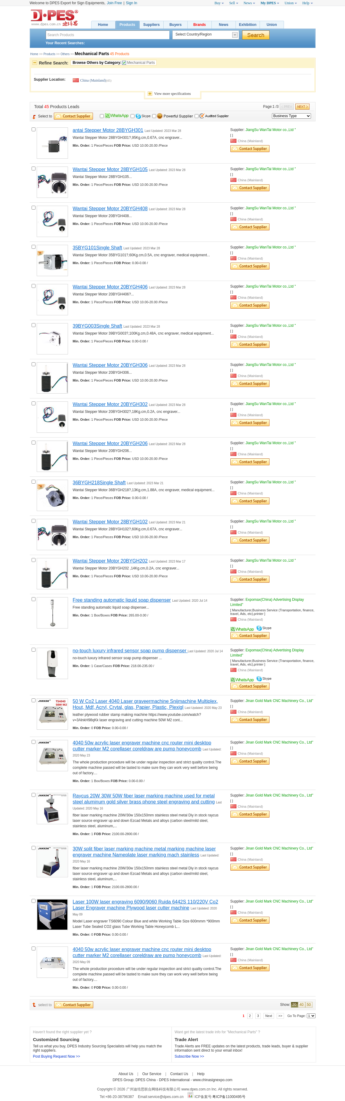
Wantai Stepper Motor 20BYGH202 (110, 560)
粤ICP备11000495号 (228, 1097)
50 (309, 1005)
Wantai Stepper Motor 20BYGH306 (110, 365)
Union (272, 25)
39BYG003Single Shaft (97, 326)
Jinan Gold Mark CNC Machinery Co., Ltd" (279, 701)
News (223, 25)
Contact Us (179, 1074)
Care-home (217, 1074)
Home (103, 25)
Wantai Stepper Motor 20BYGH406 (110, 286)
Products (127, 25)
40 (301, 1005)
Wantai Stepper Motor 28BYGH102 (110, 521)
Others (64, 54)
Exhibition (248, 25)
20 (294, 1005)
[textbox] (107, 34)
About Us (126, 1074)
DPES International (174, 1080)
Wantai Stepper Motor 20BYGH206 (110, 443)
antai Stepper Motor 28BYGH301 (108, 130)
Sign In (131, 3)
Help (201, 1074)
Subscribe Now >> (189, 1056)
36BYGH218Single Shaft (99, 482)
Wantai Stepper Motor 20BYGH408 (110, 208)
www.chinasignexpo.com (212, 1080)
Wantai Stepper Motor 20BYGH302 (110, 404)
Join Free (114, 3)
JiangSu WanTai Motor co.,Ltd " (270, 130)
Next (268, 1016)
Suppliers (151, 25)
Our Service (151, 1074)
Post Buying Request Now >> (56, 1056)
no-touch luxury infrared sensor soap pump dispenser (130, 650)
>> (280, 1016)
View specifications (172, 94)
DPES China (146, 1080)
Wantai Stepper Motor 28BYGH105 (110, 169)
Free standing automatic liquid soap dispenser (122, 600)
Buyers (175, 25)
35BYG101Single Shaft (97, 247)
